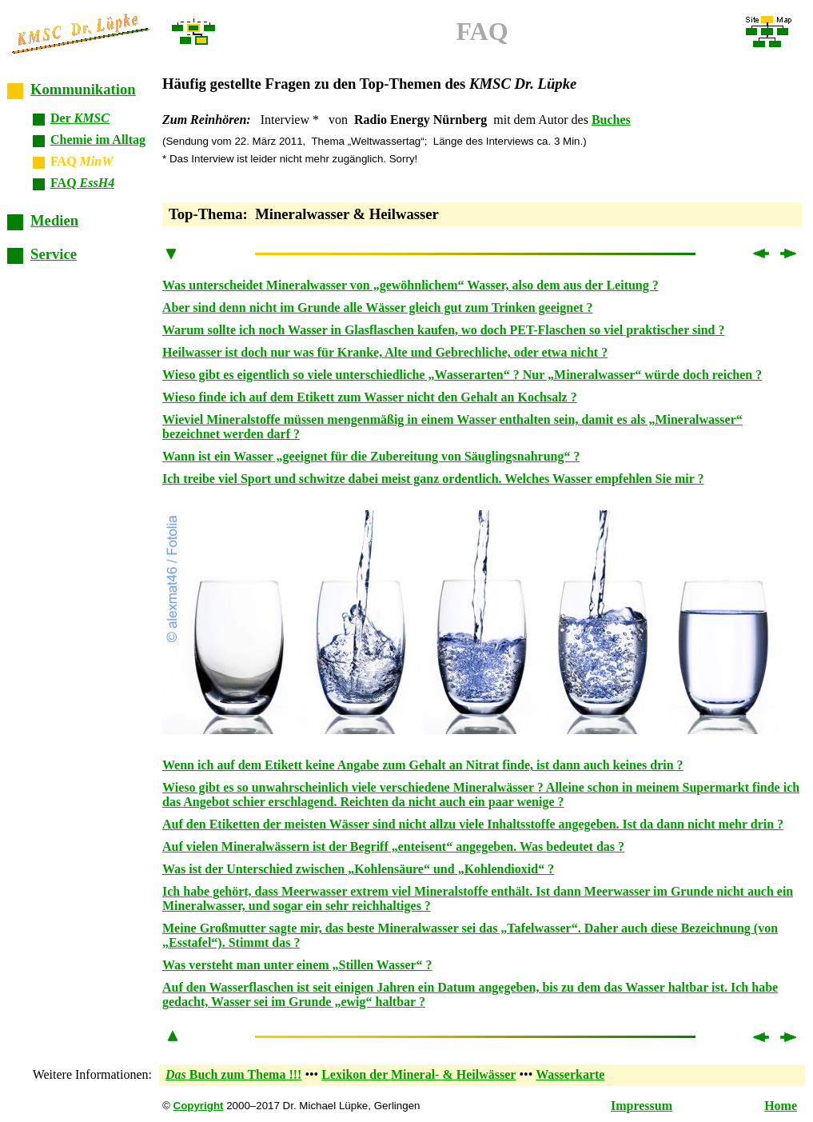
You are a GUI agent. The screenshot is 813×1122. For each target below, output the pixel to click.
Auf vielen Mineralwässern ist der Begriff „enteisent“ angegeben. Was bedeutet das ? (393, 846)
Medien (54, 220)
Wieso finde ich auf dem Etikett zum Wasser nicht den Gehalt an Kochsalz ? (369, 397)
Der (80, 118)
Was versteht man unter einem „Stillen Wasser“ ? (297, 965)
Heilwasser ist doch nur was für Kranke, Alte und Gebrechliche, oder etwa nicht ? (385, 352)
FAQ (82, 183)
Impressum (641, 1105)
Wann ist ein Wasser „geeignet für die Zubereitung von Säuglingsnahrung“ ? (371, 456)
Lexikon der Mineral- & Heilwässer (418, 1074)
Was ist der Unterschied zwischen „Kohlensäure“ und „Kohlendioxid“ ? (358, 869)
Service (53, 254)
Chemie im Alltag (97, 139)
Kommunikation (83, 89)
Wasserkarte (570, 1074)
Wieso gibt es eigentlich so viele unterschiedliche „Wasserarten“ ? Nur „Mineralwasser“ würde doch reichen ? (462, 374)
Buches (611, 119)
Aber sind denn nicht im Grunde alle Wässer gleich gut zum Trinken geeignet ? (377, 307)
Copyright (198, 1106)
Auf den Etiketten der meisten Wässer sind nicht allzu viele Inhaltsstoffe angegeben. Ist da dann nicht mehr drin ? (472, 824)
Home (780, 1105)
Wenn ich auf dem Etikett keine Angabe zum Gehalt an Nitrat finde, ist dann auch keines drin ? (422, 765)
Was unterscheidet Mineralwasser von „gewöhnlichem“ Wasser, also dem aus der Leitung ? (410, 285)
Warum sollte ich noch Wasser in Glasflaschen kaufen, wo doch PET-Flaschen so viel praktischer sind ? (443, 330)
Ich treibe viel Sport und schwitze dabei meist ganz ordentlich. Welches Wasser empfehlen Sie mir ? (433, 478)
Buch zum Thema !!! (233, 1074)
